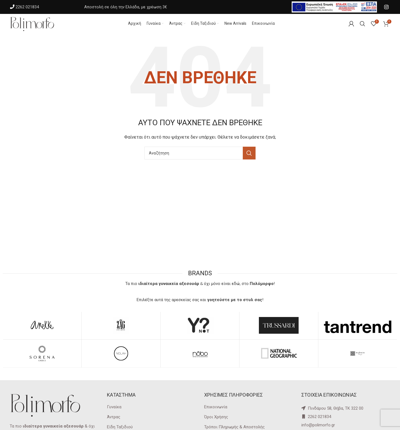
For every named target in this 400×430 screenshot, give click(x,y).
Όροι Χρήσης (216, 422)
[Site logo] (37, 26)
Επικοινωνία (215, 412)
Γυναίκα (114, 412)
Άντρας (113, 422)
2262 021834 (27, 6)
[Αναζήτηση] (200, 159)
